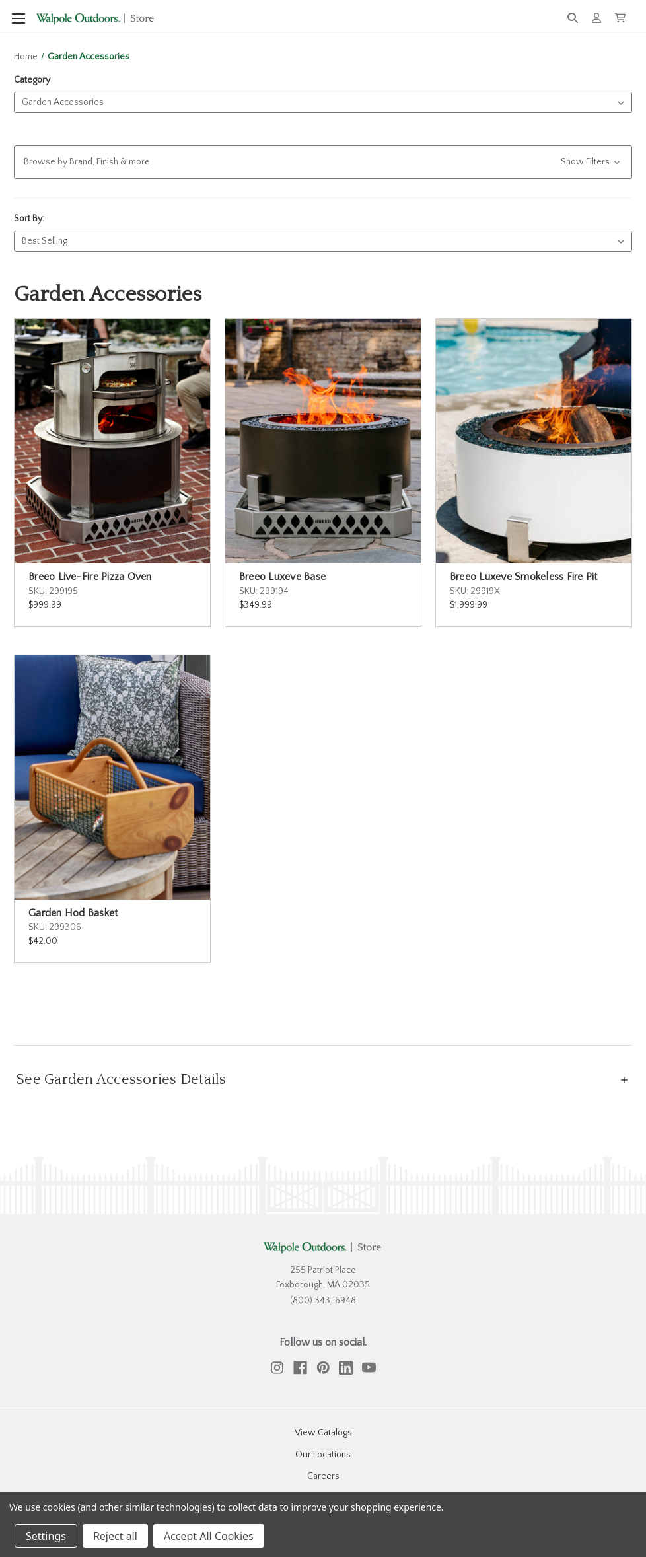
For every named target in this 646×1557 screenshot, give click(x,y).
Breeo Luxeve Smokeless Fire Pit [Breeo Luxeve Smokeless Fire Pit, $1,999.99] (524, 577)
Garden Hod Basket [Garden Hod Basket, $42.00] (73, 913)
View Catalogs (323, 1433)
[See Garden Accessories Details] (323, 1080)
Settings (46, 1536)
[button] (323, 162)
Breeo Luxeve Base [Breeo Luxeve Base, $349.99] (282, 577)
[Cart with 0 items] (620, 18)
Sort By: (29, 218)
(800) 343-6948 (323, 1300)
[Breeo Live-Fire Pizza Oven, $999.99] (112, 441)
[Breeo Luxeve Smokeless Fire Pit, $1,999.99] (533, 441)
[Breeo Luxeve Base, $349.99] (323, 441)
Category (32, 80)
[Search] (573, 18)
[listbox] (323, 102)
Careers (323, 1476)
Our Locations (323, 1454)
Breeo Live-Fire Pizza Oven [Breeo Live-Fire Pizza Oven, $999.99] (90, 577)
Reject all (115, 1536)
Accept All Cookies (209, 1536)
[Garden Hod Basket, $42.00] (112, 777)
